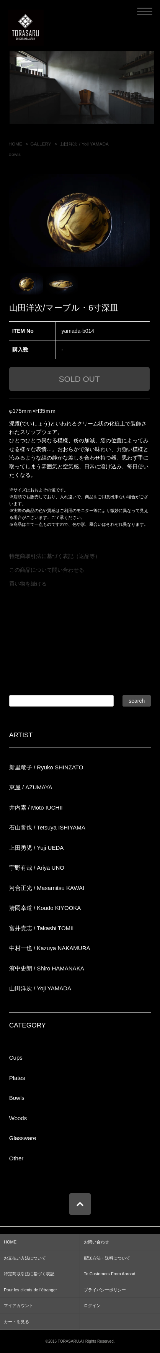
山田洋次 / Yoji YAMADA (84, 144)
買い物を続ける (28, 584)
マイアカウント (18, 1305)
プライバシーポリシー (105, 1290)
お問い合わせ (96, 1242)
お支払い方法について (25, 1258)
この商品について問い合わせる (46, 570)
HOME (15, 144)
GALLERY (40, 144)
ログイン (92, 1305)
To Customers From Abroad (110, 1273)
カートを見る (16, 1321)
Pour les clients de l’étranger (30, 1290)
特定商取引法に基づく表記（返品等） (54, 556)
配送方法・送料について (107, 1258)
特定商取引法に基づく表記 (29, 1273)
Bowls (14, 154)
